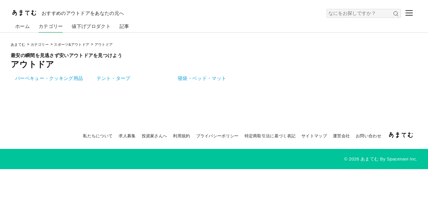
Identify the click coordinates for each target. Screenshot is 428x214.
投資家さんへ (154, 135)
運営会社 (341, 135)
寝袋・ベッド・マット (202, 78)
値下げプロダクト (91, 26)
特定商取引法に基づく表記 (270, 135)
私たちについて (98, 135)
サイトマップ (314, 135)
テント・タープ (113, 78)
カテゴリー (51, 26)
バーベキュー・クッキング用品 (49, 78)
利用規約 (181, 135)
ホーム (22, 26)
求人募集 (127, 135)
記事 (124, 26)
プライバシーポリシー (217, 135)
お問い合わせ (368, 135)
